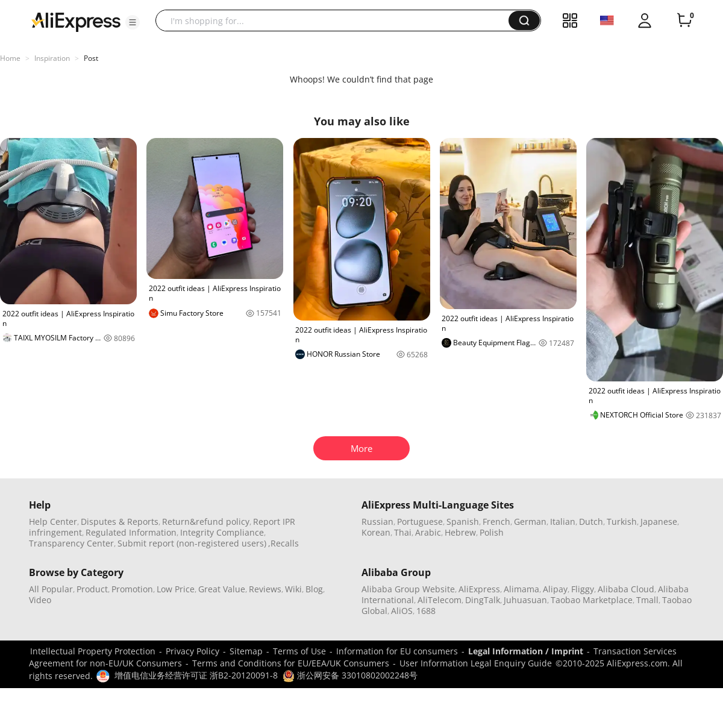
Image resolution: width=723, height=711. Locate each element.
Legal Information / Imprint (525, 651)
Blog (314, 589)
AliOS (402, 610)
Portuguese (420, 521)
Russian (377, 521)
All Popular (51, 589)
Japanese (658, 521)
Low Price (176, 589)
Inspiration (52, 58)
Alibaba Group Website (408, 589)
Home (10, 58)
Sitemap (246, 651)
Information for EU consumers (397, 651)
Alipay (555, 589)
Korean (376, 532)
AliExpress (479, 589)
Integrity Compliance (222, 532)
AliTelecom (440, 600)
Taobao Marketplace (592, 600)
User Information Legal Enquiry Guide (475, 663)
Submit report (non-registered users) (191, 543)
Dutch (591, 521)
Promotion (132, 589)
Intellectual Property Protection (92, 651)
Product (92, 589)
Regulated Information (131, 532)
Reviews (265, 589)
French (496, 521)
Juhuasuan (525, 600)
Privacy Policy (192, 651)
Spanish (462, 521)
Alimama (521, 589)
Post (91, 58)
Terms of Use (299, 651)
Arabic (428, 532)
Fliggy (582, 589)
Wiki (293, 589)
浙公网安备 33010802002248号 (350, 675)
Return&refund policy (205, 521)
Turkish (622, 521)
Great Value (221, 589)
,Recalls (283, 543)
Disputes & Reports (119, 521)
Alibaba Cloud (626, 589)
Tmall (647, 600)
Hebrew (460, 532)
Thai (403, 532)
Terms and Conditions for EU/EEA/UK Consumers (290, 663)
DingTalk (482, 600)
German (530, 521)
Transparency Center (71, 543)
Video (40, 600)
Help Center (53, 521)
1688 (426, 610)
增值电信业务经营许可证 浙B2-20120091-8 (196, 675)
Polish (492, 532)
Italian (562, 521)
